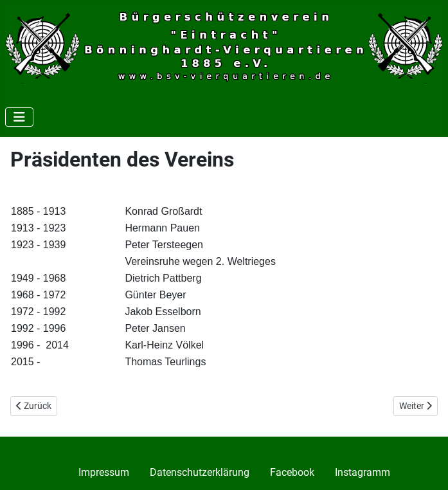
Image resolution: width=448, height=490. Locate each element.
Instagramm (362, 472)
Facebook (292, 472)
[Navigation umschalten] (19, 117)
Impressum (103, 472)
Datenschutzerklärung (199, 472)
